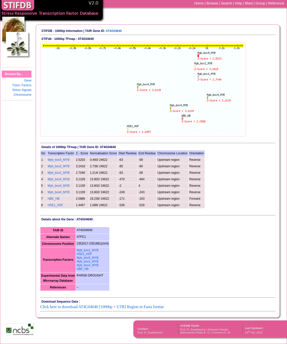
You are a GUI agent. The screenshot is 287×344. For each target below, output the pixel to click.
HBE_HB (54, 198)
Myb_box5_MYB (59, 160)
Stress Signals (21, 90)
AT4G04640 (114, 31)
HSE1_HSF (55, 205)
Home (199, 3)
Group (260, 3)
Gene (27, 80)
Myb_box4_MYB (59, 179)
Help (238, 3)
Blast (249, 3)
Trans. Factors (21, 85)
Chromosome (22, 94)
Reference (276, 3)
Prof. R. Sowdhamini (150, 332)
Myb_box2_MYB (59, 166)
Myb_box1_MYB (59, 172)
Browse (212, 3)
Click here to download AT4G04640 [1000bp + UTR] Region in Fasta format (102, 307)
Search (226, 3)
